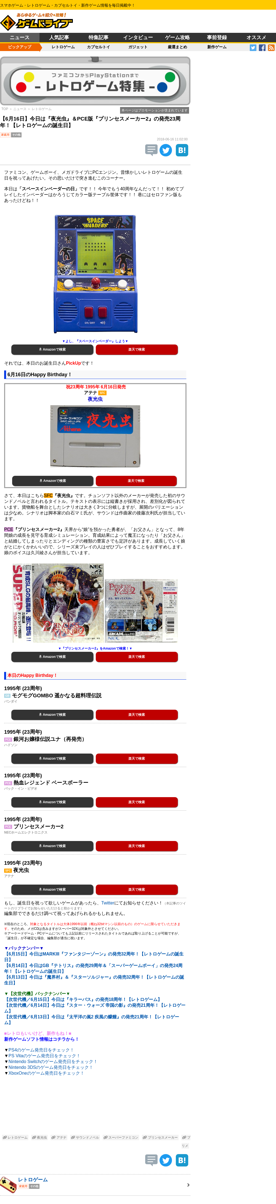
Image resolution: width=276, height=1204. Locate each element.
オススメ (256, 37)
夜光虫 (39, 1137)
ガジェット (138, 47)
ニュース (20, 37)
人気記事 (59, 37)
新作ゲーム (217, 47)
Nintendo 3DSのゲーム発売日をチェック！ (51, 1067)
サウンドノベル (85, 1137)
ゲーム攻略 (177, 37)
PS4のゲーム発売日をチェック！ (41, 1050)
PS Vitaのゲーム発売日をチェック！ (45, 1055)
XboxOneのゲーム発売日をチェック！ (46, 1073)
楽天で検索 (136, 349)
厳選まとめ (177, 47)
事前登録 (217, 37)
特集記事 (98, 37)
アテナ (58, 1137)
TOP (4, 109)
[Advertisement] (95, 1106)
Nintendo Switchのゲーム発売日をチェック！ (53, 1061)
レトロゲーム (63, 47)
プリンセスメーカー (160, 1137)
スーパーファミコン (121, 1137)
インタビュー (138, 37)
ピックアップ (19, 47)
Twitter (107, 903)
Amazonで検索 (52, 349)
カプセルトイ (98, 47)
